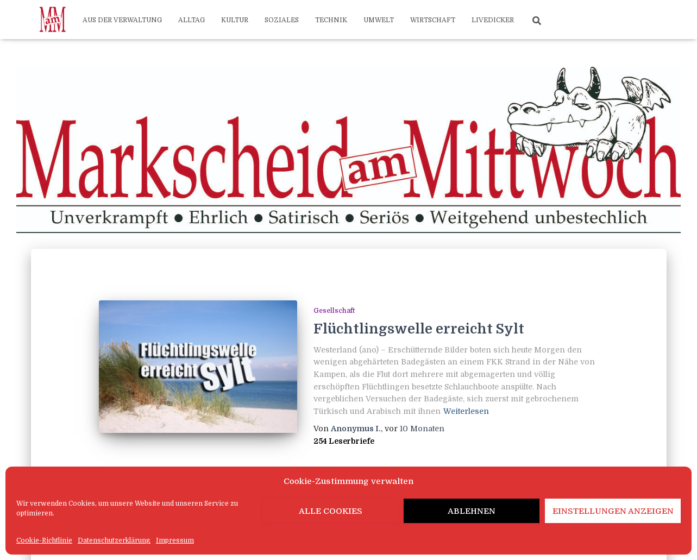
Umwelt (378, 20)
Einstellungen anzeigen (613, 511)
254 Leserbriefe (343, 441)
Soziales (282, 20)
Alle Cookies (330, 511)
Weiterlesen (466, 411)
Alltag (191, 20)
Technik (331, 20)
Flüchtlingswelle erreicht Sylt (418, 329)
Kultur (234, 20)
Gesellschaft (334, 310)
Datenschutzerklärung (114, 540)
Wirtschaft (432, 20)
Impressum (175, 540)
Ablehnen (471, 511)
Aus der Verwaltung (122, 20)
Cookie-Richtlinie (44, 540)
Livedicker (493, 20)
